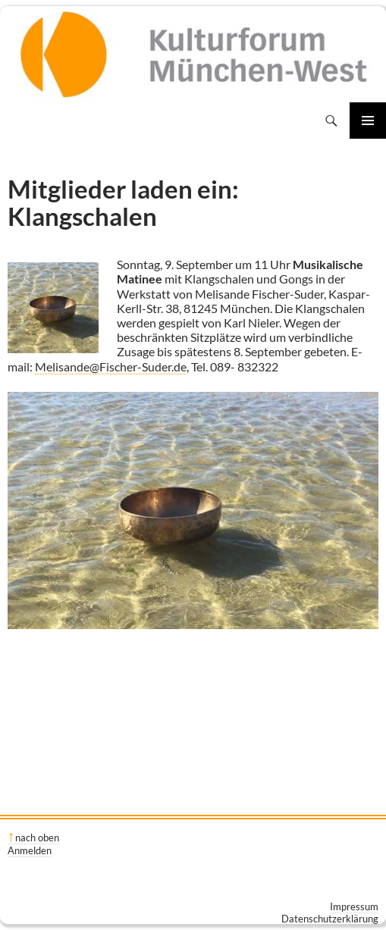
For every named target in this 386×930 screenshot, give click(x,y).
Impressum (354, 906)
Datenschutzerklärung (329, 919)
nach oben (37, 837)
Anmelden (30, 850)
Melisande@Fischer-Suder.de (111, 366)
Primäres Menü (368, 120)
